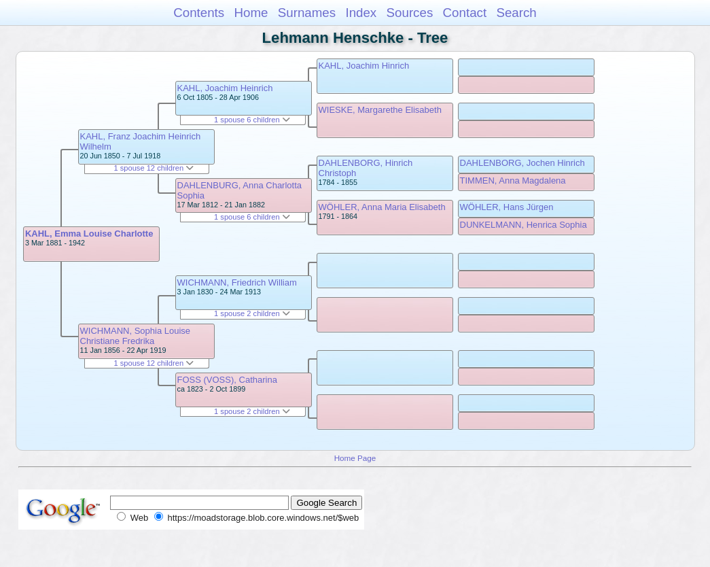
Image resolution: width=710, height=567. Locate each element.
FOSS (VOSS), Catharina (227, 380)
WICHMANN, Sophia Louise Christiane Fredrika (135, 336)
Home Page (355, 457)
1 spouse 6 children (252, 120)
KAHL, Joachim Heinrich (225, 88)
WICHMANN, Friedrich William (237, 282)
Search (516, 12)
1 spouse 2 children (252, 313)
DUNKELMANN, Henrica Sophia (523, 225)
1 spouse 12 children (153, 168)
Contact (465, 12)
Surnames (307, 12)
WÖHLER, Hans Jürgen (507, 207)
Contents (198, 12)
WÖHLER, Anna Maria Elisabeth (382, 207)
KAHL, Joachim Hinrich (364, 66)
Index (360, 12)
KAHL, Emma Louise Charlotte (89, 233)
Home (251, 12)
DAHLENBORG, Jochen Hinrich (522, 163)
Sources (410, 12)
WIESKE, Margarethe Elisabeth (380, 110)
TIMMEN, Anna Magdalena (513, 180)
